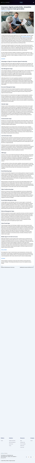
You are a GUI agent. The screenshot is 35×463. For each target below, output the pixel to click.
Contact (31, 440)
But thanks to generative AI (26, 36)
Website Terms (22, 445)
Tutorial (2, 440)
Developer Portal (22, 442)
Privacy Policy (22, 447)
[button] (33, 2)
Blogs (21, 440)
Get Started (3, 58)
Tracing (10, 445)
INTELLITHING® (4, 249)
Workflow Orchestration (12, 440)
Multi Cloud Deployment (12, 442)
